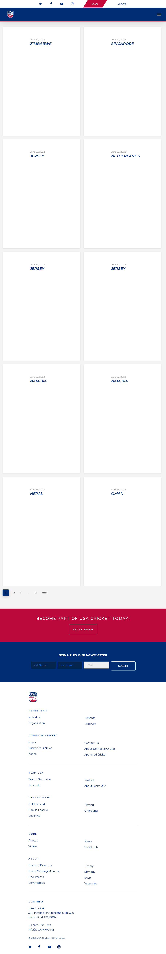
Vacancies (90, 883)
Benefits (89, 718)
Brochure (90, 723)
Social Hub (91, 847)
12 (35, 592)
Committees (36, 882)
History (88, 866)
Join (95, 3)
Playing (89, 805)
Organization (36, 723)
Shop (87, 877)
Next (44, 592)
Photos (33, 840)
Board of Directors (40, 865)
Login (122, 3)
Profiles (89, 780)
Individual (34, 717)
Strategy (89, 872)
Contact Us (91, 743)
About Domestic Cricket (99, 748)
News (32, 742)
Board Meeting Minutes (43, 871)
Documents (36, 877)
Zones (32, 754)
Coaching (34, 815)
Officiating (91, 810)
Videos (32, 846)
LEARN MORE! (83, 629)
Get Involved (36, 804)
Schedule (34, 785)
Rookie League (38, 810)
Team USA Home (39, 779)
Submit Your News (40, 748)
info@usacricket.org (41, 929)
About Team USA (95, 786)
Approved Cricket (95, 754)
